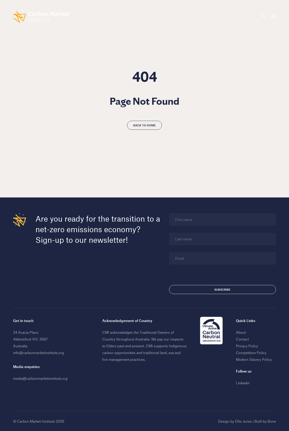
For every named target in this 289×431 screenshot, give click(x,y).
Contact (242, 339)
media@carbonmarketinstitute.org (40, 378)
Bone (272, 421)
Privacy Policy (247, 346)
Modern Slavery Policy (254, 359)
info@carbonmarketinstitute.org (38, 352)
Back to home (144, 125)
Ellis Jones (243, 421)
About (241, 332)
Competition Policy (251, 352)
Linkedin (242, 383)
